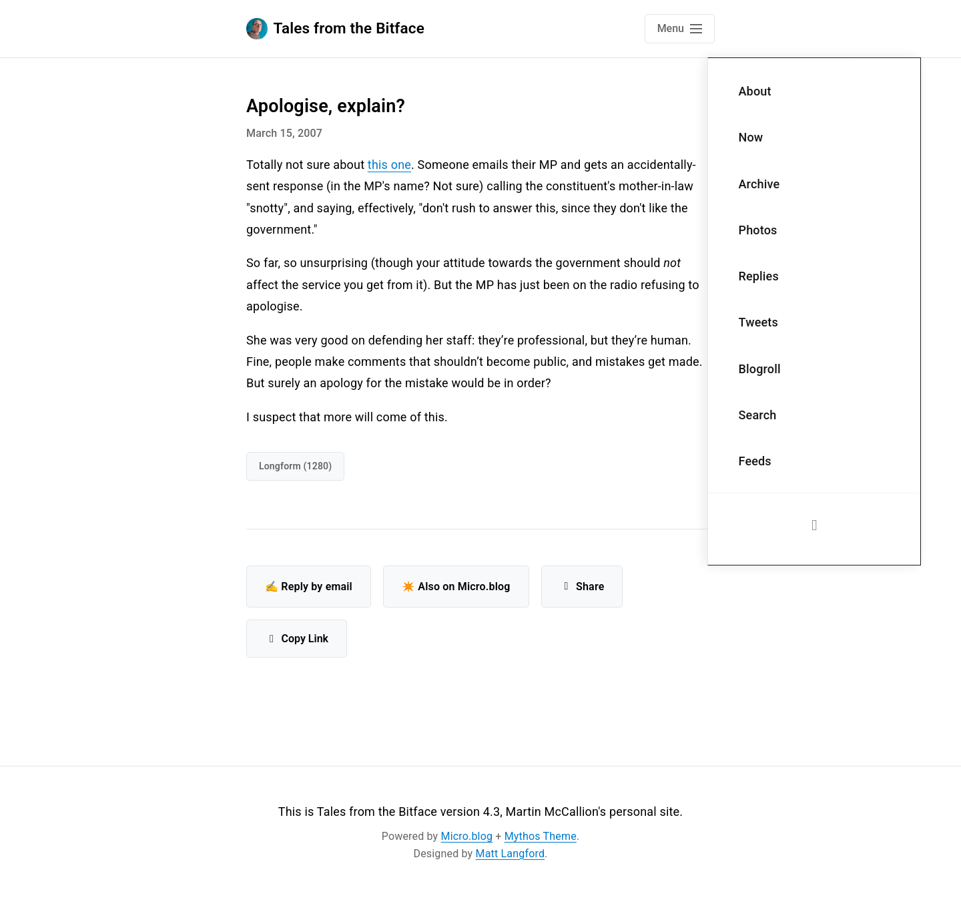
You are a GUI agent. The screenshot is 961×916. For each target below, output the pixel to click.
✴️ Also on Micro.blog (456, 586)
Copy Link (296, 638)
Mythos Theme (541, 836)
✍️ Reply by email (308, 586)
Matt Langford (510, 853)
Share (582, 586)
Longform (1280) (295, 466)
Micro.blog (467, 836)
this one (389, 165)
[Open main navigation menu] (680, 28)
